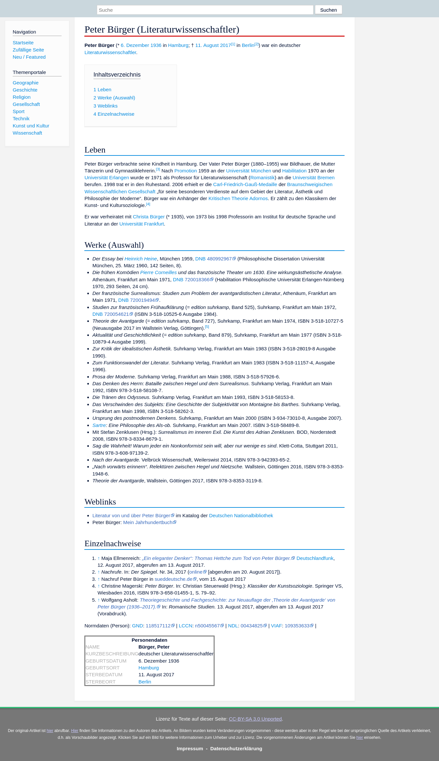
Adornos (258, 198)
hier (50, 730)
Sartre (99, 425)
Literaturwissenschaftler (110, 52)
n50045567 (207, 625)
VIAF (276, 625)
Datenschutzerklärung (236, 748)
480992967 (219, 258)
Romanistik (262, 177)
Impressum (190, 748)
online (196, 572)
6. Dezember (135, 45)
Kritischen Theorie (228, 198)
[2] (256, 44)
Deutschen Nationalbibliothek (241, 515)
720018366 (197, 279)
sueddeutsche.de (173, 579)
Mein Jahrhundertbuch (147, 522)
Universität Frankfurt (142, 224)
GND (137, 625)
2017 (225, 45)
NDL (233, 625)
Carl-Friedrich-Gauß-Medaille (245, 184)
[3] (158, 169)
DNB (200, 258)
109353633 (297, 625)
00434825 (252, 625)
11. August (207, 45)
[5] (207, 327)
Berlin (248, 45)
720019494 (142, 300)
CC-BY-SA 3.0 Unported (255, 719)
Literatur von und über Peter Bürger (131, 515)
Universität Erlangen (106, 177)
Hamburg (178, 45)
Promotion (185, 170)
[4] (148, 204)
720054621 (116, 314)
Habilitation (294, 170)
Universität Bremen (313, 177)
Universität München (248, 170)
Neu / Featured (29, 57)
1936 (156, 45)
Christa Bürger (149, 216)
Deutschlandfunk (315, 558)
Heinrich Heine (140, 258)
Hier (74, 730)
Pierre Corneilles (158, 272)
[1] (233, 44)
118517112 (158, 625)
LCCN (185, 625)
